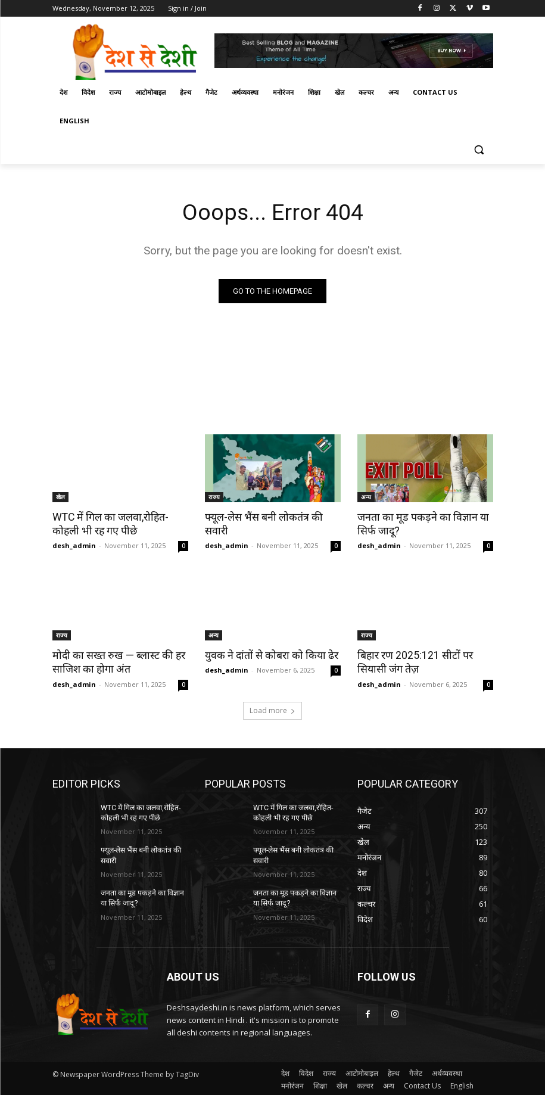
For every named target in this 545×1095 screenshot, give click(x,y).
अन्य (366, 497)
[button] (479, 150)
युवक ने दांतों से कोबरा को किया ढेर (267, 654)
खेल (60, 497)
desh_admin (74, 544)
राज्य (214, 497)
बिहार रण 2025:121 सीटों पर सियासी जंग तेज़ (413, 660)
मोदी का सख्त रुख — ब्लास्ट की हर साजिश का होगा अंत (114, 660)
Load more (272, 708)
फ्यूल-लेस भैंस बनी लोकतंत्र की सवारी (272, 517)
